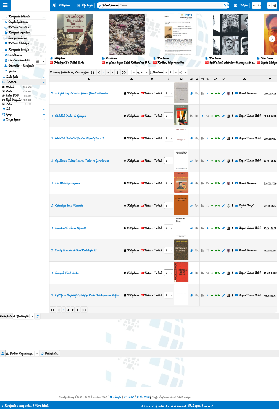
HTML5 (144, 397)
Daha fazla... (50, 353)
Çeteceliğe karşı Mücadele (69, 205)
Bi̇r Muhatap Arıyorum (67, 183)
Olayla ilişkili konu (16, 22)
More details (42, 405)
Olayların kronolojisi (17, 60)
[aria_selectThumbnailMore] (23, 316)
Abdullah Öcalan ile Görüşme (70, 116)
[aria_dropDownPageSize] (143, 72)
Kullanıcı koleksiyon (16, 43)
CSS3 (131, 397)
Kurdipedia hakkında (17, 16)
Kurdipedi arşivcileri (17, 32)
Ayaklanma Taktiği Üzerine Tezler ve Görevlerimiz (82, 160)
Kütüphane (64, 5)
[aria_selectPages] (132, 72)
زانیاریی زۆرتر (148, 405)
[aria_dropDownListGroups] (22, 353)
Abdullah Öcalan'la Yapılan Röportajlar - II (79, 138)
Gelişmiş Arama (110, 5)
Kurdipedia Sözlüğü (16, 49)
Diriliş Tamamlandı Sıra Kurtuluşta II (75, 250)
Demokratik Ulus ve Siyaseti (70, 228)
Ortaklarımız (13, 55)
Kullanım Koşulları (16, 27)
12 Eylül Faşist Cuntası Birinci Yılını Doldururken (81, 93)
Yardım (10, 71)
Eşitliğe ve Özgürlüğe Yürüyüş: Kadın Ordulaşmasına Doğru (87, 295)
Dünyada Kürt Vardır (67, 273)
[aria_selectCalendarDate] (41, 61)
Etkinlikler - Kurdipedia (19, 65)
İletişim (243, 5)
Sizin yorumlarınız (15, 38)
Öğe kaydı (87, 5)
